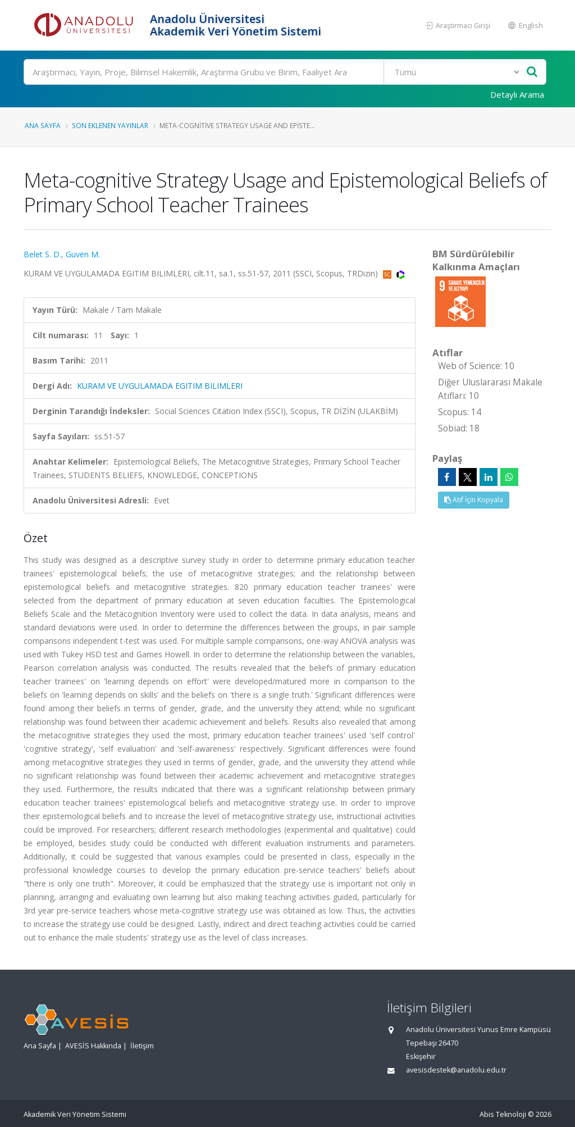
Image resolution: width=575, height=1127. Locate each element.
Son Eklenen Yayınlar (110, 125)
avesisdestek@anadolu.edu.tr (456, 1070)
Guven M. (83, 254)
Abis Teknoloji (503, 1114)
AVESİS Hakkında (93, 1046)
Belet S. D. (42, 254)
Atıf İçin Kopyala (473, 500)
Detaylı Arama (517, 94)
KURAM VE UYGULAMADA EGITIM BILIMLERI (160, 385)
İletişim (142, 1046)
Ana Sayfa (43, 125)
